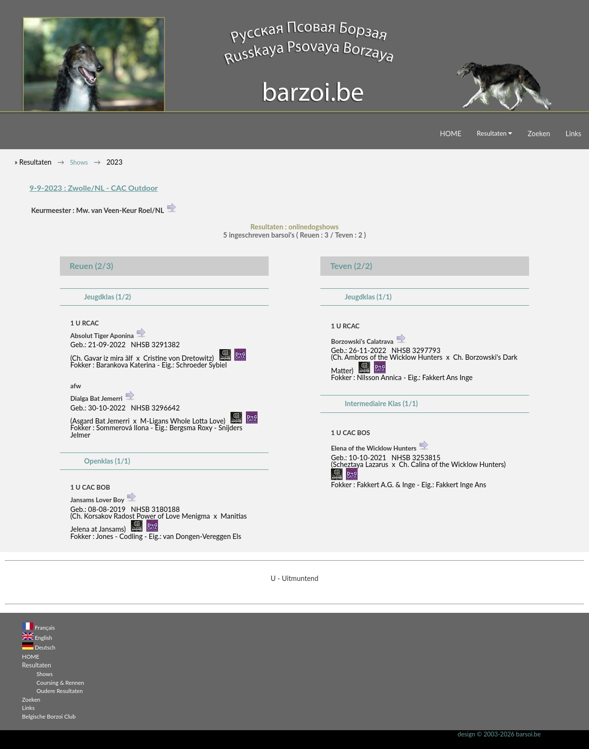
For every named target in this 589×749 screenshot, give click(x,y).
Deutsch (45, 647)
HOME (450, 133)
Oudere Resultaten (60, 690)
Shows (79, 162)
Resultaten (494, 133)
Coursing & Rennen (60, 682)
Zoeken (539, 133)
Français (45, 627)
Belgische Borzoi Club (49, 716)
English (43, 637)
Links (573, 133)
